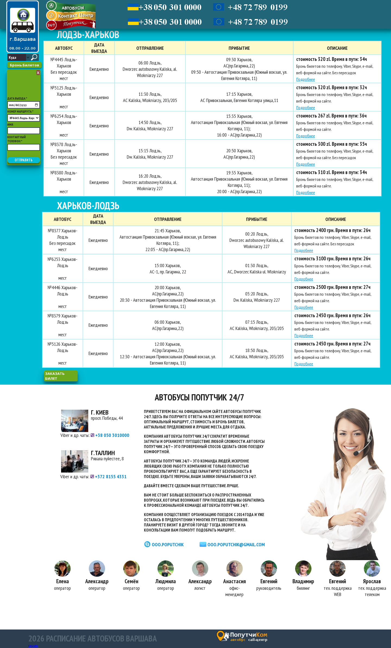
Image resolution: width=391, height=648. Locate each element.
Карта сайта (33, 645)
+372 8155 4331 (108, 476)
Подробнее (304, 79)
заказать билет (55, 376)
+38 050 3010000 (110, 435)
